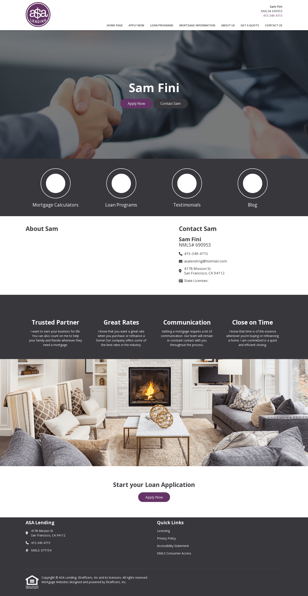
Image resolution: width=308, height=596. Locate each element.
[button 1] (55, 187)
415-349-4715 (272, 15)
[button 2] (121, 187)
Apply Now (136, 25)
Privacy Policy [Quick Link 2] (166, 538)
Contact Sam (170, 103)
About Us (228, 25)
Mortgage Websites (55, 582)
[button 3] (187, 187)
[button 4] (252, 187)
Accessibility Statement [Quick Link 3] (173, 546)
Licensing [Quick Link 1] (163, 531)
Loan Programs (161, 25)
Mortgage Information (197, 25)
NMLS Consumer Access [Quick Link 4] (174, 553)
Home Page (115, 25)
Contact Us (273, 25)
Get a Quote (250, 25)
